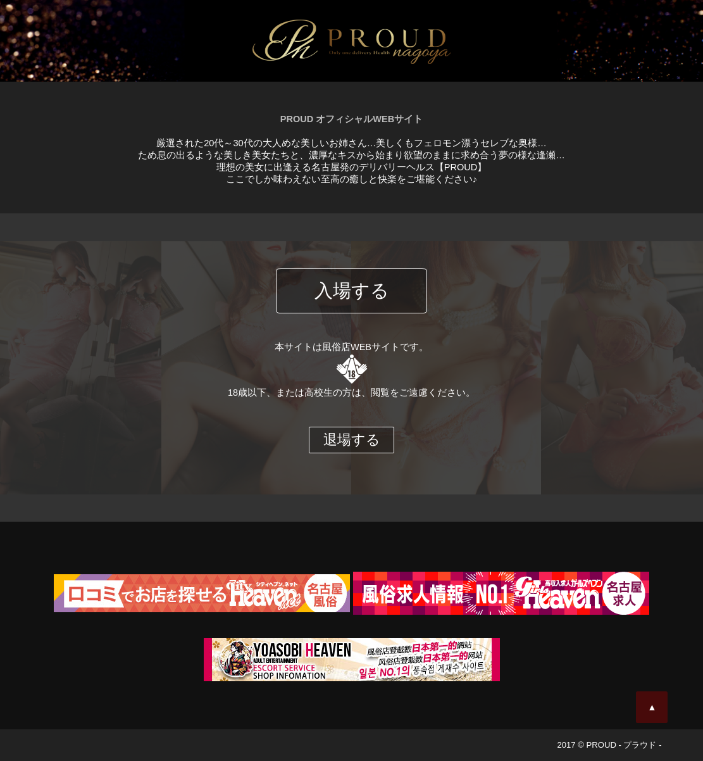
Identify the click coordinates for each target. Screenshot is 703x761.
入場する (351, 290)
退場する (351, 440)
